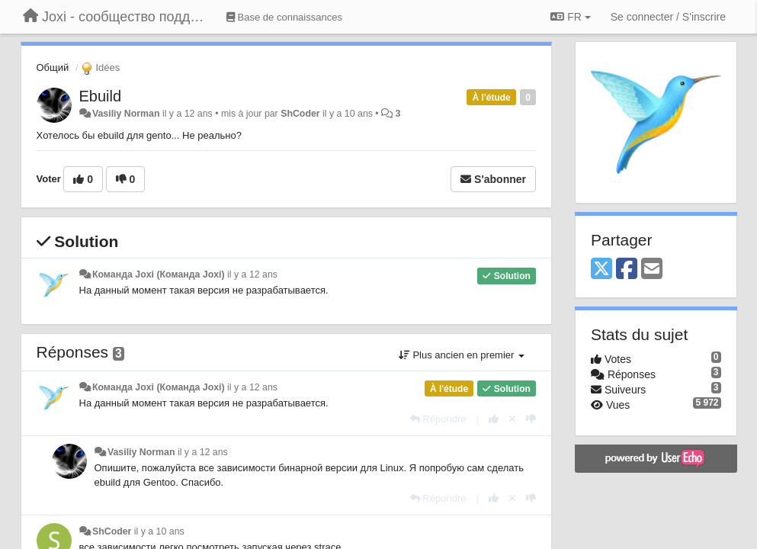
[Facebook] (626, 269)
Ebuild (100, 96)
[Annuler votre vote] (512, 419)
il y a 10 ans (159, 531)
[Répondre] (438, 419)
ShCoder (300, 113)
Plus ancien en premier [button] (461, 355)
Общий (53, 67)
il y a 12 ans (252, 274)
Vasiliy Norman (126, 113)
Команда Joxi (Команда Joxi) (158, 274)
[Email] (651, 269)
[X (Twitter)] (601, 269)
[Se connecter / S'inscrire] (668, 17)
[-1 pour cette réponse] (531, 419)
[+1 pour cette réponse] (494, 419)
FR (570, 17)
